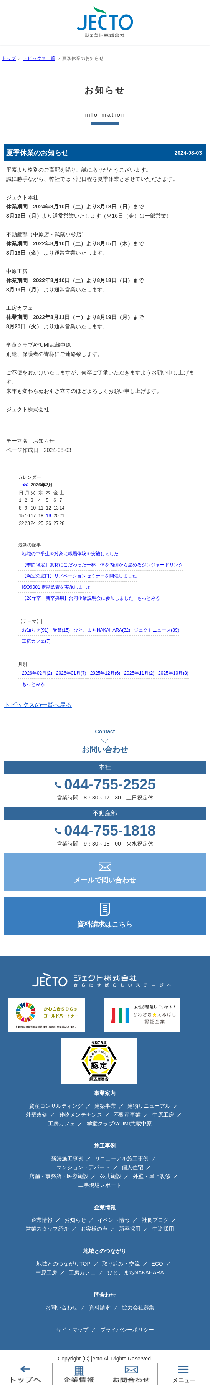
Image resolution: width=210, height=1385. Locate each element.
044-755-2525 (109, 784)
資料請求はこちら (104, 924)
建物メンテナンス (80, 1115)
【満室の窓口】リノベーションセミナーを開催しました (79, 576)
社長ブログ (155, 1220)
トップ (9, 58)
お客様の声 (94, 1229)
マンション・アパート (83, 1167)
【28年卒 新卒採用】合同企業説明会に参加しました (77, 598)
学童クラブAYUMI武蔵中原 (119, 1123)
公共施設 (110, 1176)
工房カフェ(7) (36, 641)
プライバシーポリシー (127, 1330)
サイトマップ (72, 1330)
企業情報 (42, 1220)
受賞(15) (61, 630)
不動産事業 (127, 1115)
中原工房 (163, 1115)
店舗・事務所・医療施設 (58, 1176)
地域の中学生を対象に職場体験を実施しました (70, 553)
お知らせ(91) (35, 630)
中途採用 (163, 1229)
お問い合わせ (61, 1307)
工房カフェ (61, 1123)
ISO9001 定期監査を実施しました (57, 587)
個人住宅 (132, 1167)
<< (25, 485)
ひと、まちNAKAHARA (135, 1272)
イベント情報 (114, 1220)
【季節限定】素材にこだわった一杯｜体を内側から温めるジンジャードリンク (102, 565)
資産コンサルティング (56, 1106)
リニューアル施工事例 (122, 1158)
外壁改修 (36, 1115)
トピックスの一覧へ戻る (38, 705)
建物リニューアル (148, 1106)
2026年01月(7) (71, 673)
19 (48, 515)
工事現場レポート (99, 1185)
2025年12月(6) (105, 673)
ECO (157, 1264)
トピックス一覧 (39, 58)
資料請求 (100, 1307)
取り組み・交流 (121, 1264)
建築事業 (105, 1106)
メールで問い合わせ (105, 880)
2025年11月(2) (139, 673)
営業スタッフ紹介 (47, 1229)
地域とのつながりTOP (63, 1264)
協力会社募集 (138, 1307)
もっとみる (148, 598)
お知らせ (44, 441)
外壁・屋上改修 (151, 1176)
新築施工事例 (67, 1158)
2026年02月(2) (37, 673)
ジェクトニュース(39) (156, 630)
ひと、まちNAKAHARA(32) (102, 630)
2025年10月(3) (173, 673)
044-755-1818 (109, 830)
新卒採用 (130, 1229)
